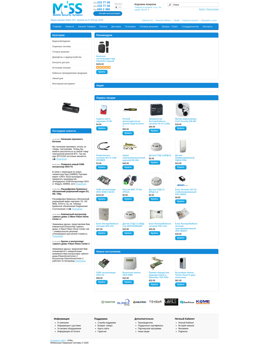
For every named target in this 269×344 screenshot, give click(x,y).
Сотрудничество (190, 26)
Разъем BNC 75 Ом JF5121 (132, 190)
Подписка (182, 331)
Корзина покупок (190, 20)
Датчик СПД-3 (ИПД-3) (160, 155)
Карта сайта (103, 328)
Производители (145, 323)
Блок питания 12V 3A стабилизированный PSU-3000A (185, 192)
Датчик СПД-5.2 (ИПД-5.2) (157, 190)
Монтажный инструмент (63, 84)
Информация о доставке (69, 325)
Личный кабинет (163, 20)
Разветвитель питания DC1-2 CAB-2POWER (106, 157)
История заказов (186, 325)
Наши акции (143, 331)
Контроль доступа (60, 62)
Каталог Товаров (86, 26)
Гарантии (102, 331)
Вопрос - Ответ (170, 26)
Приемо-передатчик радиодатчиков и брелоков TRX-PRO (159, 275)
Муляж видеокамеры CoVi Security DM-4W (186, 120)
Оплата (103, 26)
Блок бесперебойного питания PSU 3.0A (160, 225)
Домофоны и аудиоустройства (66, 57)
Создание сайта (58, 340)
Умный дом (57, 78)
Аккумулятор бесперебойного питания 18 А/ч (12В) (159, 121)
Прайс (177, 20)
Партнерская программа (149, 328)
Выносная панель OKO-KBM (131, 273)
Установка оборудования (69, 328)
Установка (130, 26)
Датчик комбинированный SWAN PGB (184, 157)
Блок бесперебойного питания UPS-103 (107, 225)
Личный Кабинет (186, 323)
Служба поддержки (107, 323)
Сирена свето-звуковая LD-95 (104, 120)
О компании (63, 323)
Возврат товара (105, 325)
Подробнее (61, 159)
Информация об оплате (68, 331)
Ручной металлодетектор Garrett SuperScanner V (133, 122)
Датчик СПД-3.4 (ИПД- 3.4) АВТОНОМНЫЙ (133, 225)
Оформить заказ (209, 20)
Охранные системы (61, 46)
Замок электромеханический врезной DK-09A (133, 157)
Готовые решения (149, 26)
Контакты (207, 26)
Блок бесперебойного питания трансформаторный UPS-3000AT (186, 227)
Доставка (116, 26)
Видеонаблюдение (61, 41)
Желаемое (183, 328)
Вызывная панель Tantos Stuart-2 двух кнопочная (185, 275)
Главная (57, 26)
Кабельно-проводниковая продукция (69, 73)
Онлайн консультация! (107, 13)
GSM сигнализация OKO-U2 (106, 273)
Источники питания (61, 68)
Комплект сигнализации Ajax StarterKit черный (105, 58)
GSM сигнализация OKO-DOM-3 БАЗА (106, 190)
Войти (202, 9)
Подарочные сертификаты (150, 325)
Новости (69, 26)
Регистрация (213, 9)
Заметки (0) (147, 20)
